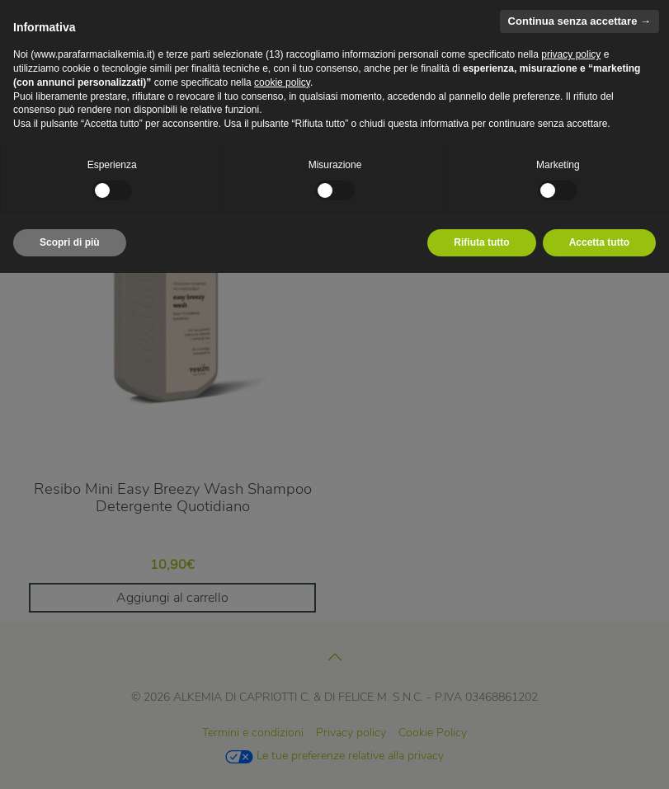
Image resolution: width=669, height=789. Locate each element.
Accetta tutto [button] (599, 242)
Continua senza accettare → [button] (579, 21)
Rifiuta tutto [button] (481, 242)
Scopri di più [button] (70, 242)
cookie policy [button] (282, 82)
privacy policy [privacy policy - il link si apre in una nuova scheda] (571, 54)
